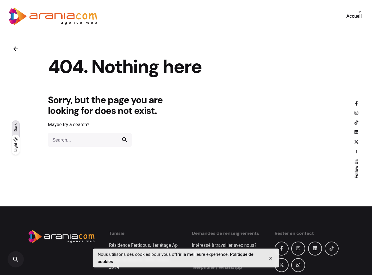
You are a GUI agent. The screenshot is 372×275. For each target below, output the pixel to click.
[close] (271, 258)
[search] (125, 140)
